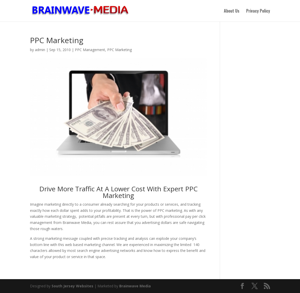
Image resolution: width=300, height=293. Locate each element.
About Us (231, 11)
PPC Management (90, 49)
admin (40, 49)
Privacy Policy (258, 11)
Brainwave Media (135, 285)
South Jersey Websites (72, 285)
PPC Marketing (119, 49)
